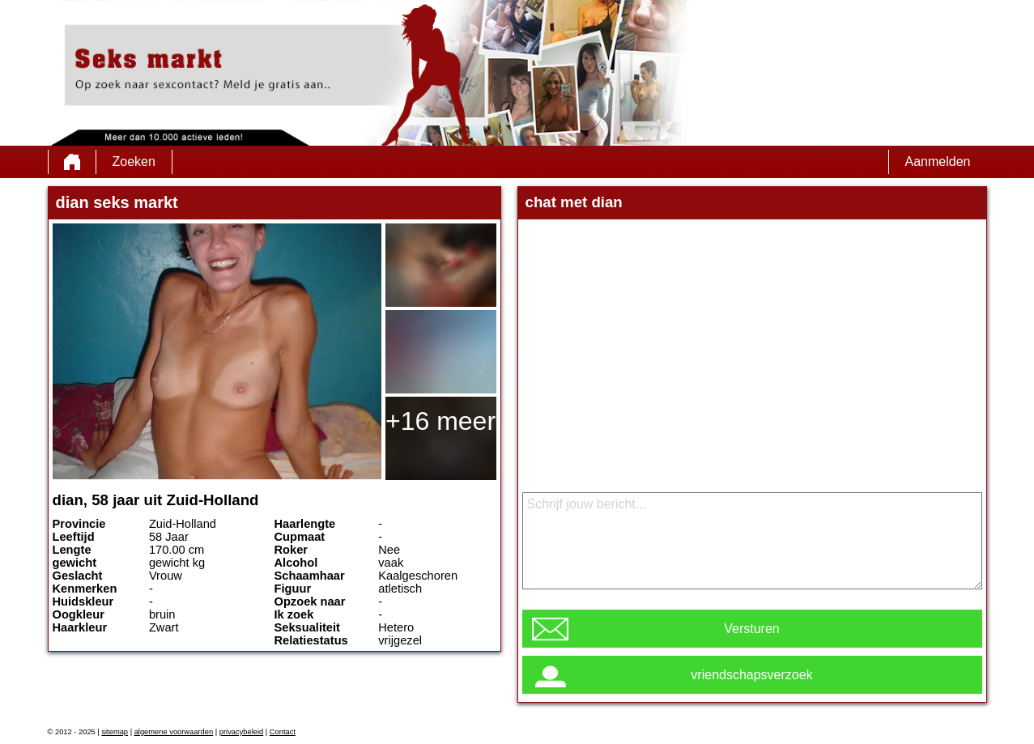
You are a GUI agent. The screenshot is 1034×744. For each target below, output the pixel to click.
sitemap (114, 732)
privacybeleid (241, 732)
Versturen (751, 629)
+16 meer (440, 421)
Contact (283, 732)
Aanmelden (938, 161)
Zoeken (134, 161)
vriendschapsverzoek (751, 675)
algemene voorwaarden (174, 732)
